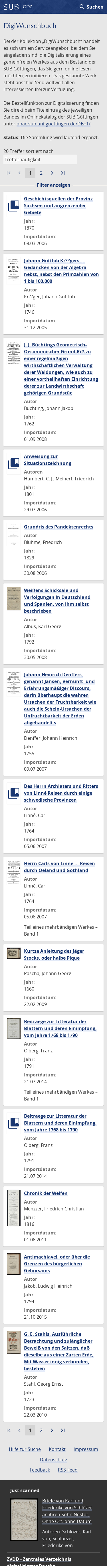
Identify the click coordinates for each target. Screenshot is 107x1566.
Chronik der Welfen (46, 1193)
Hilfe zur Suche (25, 1449)
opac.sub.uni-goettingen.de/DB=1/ (53, 124)
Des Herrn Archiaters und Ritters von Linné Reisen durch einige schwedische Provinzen (61, 793)
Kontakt (57, 1449)
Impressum (86, 1449)
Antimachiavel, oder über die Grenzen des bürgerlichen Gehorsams (57, 1264)
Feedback (40, 1470)
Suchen (91, 6)
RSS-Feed (68, 1470)
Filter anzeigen (53, 185)
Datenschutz (53, 1459)
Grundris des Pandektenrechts (58, 527)
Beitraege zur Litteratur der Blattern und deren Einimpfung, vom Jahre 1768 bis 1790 (60, 1028)
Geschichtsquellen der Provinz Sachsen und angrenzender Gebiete (58, 206)
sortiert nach (40, 151)
